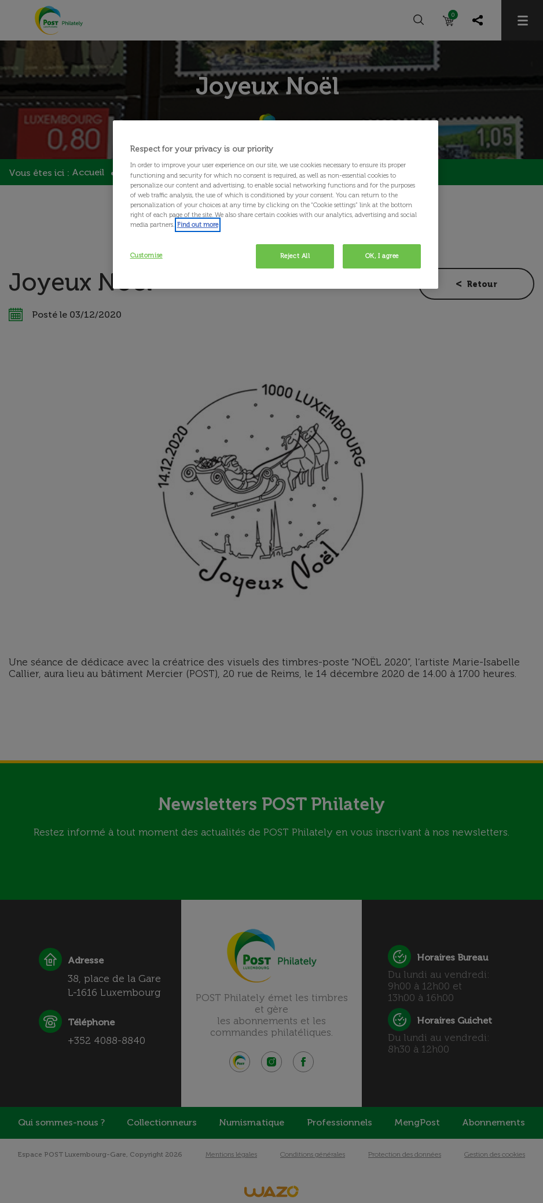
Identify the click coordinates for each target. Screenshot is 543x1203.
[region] (276, 204)
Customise (146, 255)
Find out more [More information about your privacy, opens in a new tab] (197, 224)
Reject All (295, 256)
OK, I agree (382, 256)
